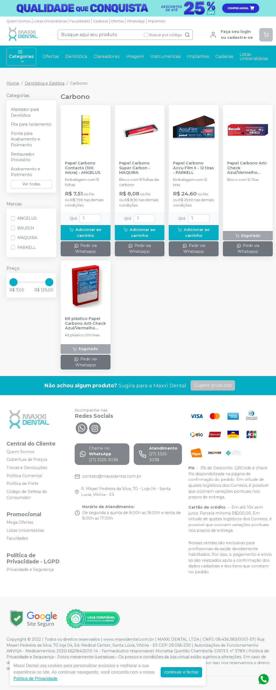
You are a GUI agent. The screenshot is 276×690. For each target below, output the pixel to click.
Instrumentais (165, 56)
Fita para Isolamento (31, 124)
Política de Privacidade (35, 678)
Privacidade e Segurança (30, 569)
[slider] (13, 282)
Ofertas (117, 21)
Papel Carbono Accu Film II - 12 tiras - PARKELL (193, 168)
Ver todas (31, 184)
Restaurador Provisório (22, 157)
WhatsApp (136, 21)
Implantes (156, 21)
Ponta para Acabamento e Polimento (25, 139)
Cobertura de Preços (26, 459)
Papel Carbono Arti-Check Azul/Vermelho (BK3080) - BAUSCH (247, 168)
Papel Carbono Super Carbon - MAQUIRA (134, 168)
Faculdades (80, 21)
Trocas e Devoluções (26, 467)
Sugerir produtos (213, 385)
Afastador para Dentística (25, 112)
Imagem (135, 56)
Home (12, 83)
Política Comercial (24, 475)
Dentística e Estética (44, 83)
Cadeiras (100, 21)
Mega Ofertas (19, 522)
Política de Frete (22, 483)
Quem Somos (18, 21)
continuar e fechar (181, 672)
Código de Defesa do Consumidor (26, 494)
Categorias (21, 56)
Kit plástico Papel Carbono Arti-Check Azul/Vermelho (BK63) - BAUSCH (85, 323)
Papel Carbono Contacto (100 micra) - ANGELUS (82, 168)
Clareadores (106, 56)
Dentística (76, 56)
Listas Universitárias (50, 21)
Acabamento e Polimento (25, 172)
